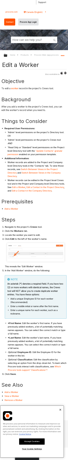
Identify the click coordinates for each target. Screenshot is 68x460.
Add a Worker (11, 208)
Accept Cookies (31, 441)
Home (13, 55)
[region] (32, 431)
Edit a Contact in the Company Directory (32, 190)
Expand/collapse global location (62, 54)
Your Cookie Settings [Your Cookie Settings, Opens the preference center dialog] (32, 449)
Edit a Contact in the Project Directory (45, 187)
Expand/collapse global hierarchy (7, 55)
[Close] (60, 410)
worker (14, 88)
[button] (54, 39)
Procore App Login (28, 22)
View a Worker (11, 396)
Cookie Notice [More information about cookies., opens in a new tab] (25, 434)
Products (25, 55)
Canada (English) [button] (34, 12)
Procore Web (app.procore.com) (49, 55)
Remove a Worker (13, 400)
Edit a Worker (18, 187)
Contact (9, 22)
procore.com (12, 12)
